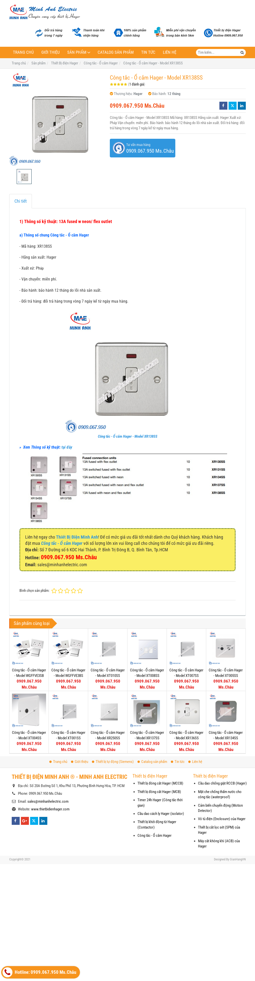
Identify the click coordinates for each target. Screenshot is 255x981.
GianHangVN (238, 859)
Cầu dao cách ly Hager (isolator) (160, 813)
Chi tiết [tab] (20, 201)
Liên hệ (169, 52)
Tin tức (148, 52)
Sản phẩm (76, 52)
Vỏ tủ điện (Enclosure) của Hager (222, 819)
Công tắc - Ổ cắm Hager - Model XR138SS (127, 436)
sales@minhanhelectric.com (47, 801)
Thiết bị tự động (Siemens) (113, 761)
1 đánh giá (136, 84)
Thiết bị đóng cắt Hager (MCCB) (160, 783)
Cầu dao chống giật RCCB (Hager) (222, 783)
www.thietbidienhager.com (50, 809)
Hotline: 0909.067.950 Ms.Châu (39, 972)
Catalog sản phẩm (116, 52)
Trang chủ (23, 52)
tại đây (67, 447)
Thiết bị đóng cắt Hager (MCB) (159, 792)
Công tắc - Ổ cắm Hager (154, 835)
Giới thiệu (50, 52)
